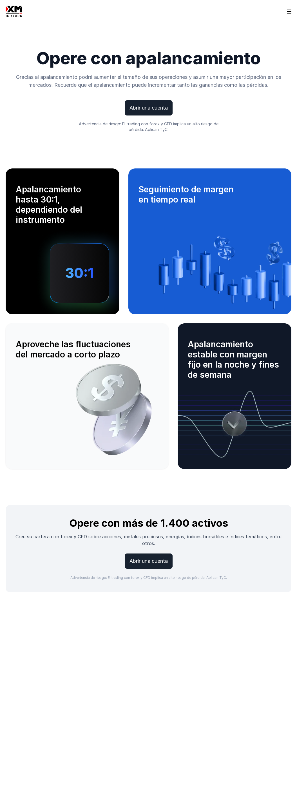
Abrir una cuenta (148, 108)
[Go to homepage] (14, 11)
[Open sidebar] (289, 11)
